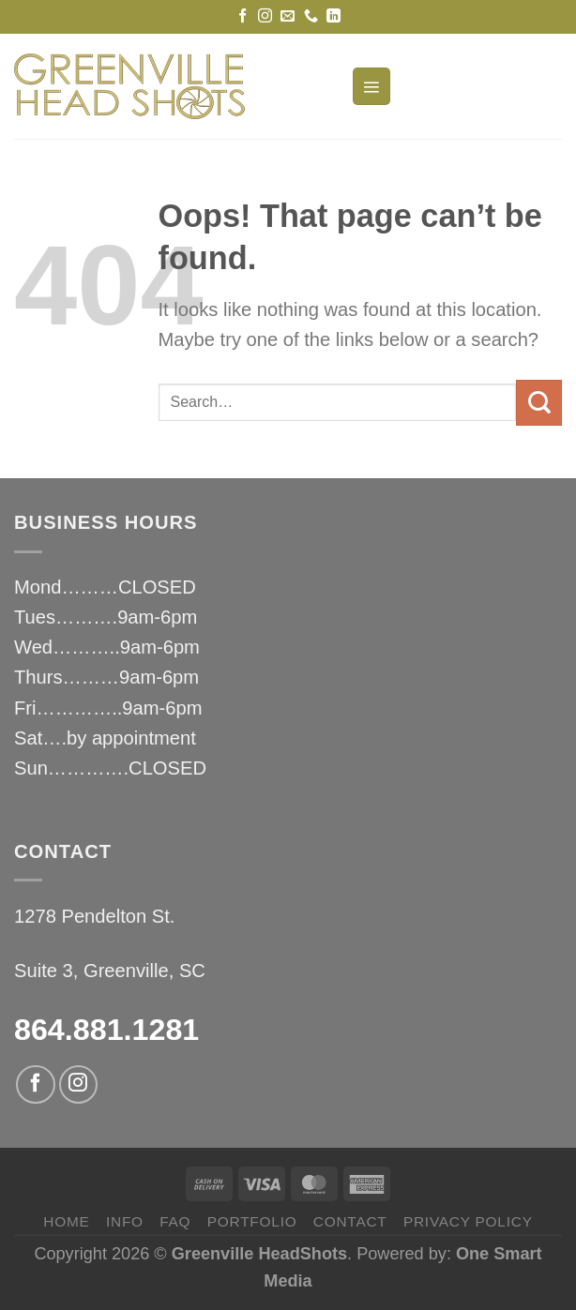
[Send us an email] (287, 16)
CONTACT (350, 1221)
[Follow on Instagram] (265, 16)
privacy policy (468, 1221)
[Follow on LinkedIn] (333, 16)
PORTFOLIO (252, 1221)
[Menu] (371, 87)
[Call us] (311, 16)
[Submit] (539, 403)
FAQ (174, 1221)
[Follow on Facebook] (242, 16)
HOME (66, 1221)
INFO (125, 1221)
